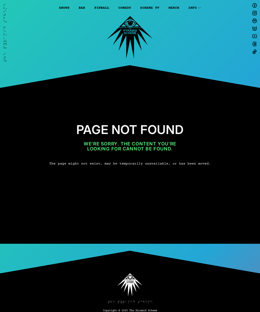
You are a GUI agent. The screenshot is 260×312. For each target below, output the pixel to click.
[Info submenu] (199, 7)
